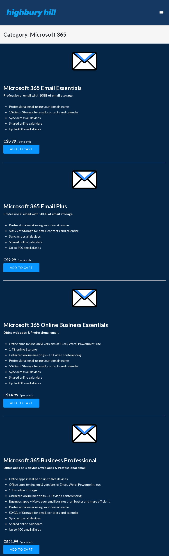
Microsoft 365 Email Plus (35, 206)
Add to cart (21, 149)
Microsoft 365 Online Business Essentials (55, 324)
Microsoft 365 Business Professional (49, 460)
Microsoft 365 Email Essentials (42, 87)
